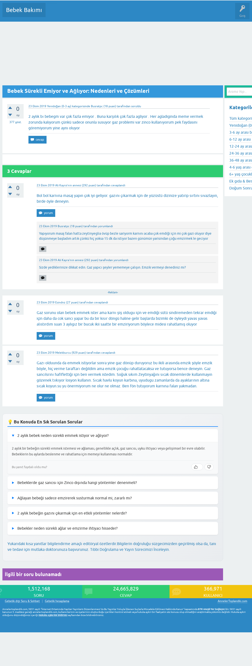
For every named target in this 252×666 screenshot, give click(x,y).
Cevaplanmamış (75, 13)
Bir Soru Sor (139, 13)
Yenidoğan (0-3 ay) (59, 106)
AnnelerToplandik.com (232, 601)
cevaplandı (118, 185)
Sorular (54, 13)
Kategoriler (98, 13)
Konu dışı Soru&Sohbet (167, 13)
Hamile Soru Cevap (202, 13)
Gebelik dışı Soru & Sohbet (22, 601)
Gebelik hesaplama (57, 601)
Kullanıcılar (118, 13)
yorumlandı (105, 226)
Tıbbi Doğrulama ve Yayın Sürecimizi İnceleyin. (130, 549)
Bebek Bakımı (24, 10)
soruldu (136, 106)
